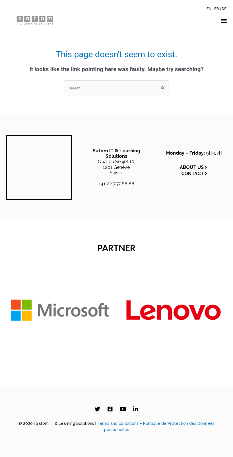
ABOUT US (194, 167)
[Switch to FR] (216, 8)
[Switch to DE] (224, 8)
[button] (224, 20)
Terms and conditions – (120, 423)
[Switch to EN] (209, 8)
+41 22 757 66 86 (116, 184)
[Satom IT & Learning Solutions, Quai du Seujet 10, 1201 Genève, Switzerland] (39, 167)
